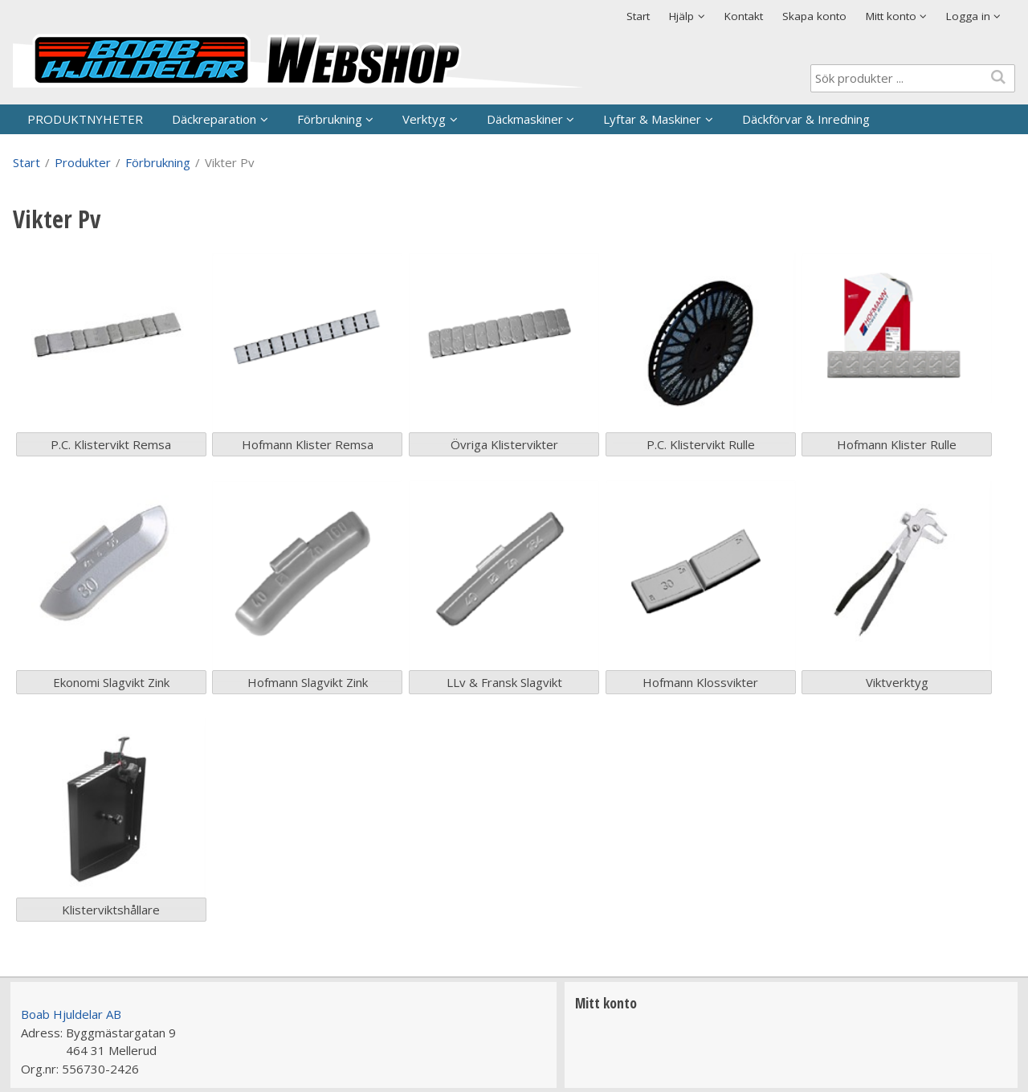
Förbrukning (329, 119)
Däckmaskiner (525, 119)
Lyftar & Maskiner (652, 119)
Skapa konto (814, 16)
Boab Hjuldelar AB (71, 1014)
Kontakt (743, 16)
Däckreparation (214, 119)
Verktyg (424, 119)
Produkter (83, 162)
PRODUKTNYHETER (85, 119)
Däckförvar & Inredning (806, 119)
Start (638, 16)
